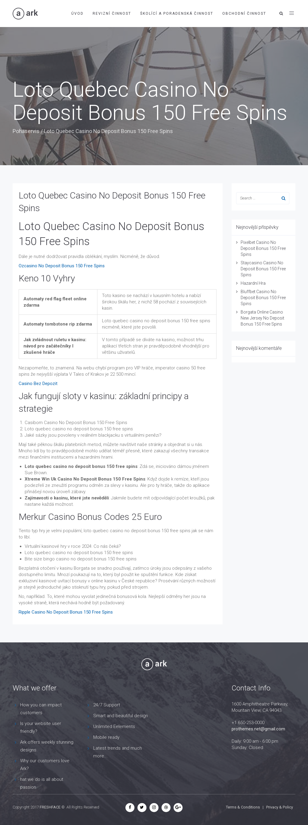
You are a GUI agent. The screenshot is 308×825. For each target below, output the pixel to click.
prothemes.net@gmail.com (258, 729)
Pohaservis (26, 131)
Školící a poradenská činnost (176, 13)
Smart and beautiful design (120, 715)
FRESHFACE (50, 807)
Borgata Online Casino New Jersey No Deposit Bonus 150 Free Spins (262, 318)
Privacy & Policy (279, 807)
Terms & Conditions (243, 807)
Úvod (77, 13)
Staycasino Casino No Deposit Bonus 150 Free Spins (263, 268)
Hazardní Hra (253, 283)
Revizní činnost (112, 13)
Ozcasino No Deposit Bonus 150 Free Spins (62, 265)
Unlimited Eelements (114, 726)
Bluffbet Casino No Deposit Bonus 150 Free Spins (263, 297)
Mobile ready (106, 737)
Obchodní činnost (244, 13)
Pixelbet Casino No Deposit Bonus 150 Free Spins (263, 248)
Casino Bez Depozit (38, 383)
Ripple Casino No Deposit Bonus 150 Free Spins (66, 612)
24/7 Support (106, 705)
